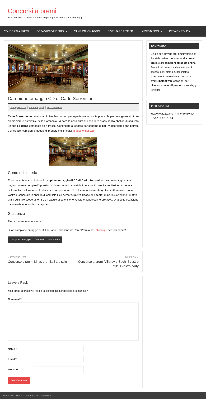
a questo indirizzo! (84, 130)
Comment (14, 299)
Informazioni (152, 31)
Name (12, 349)
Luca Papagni (36, 107)
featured (39, 239)
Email (12, 359)
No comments (54, 107)
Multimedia (54, 239)
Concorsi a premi (32, 10)
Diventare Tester (120, 31)
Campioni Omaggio (20, 239)
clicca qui (101, 230)
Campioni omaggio (87, 31)
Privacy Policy (179, 31)
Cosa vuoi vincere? (52, 31)
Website (13, 369)
